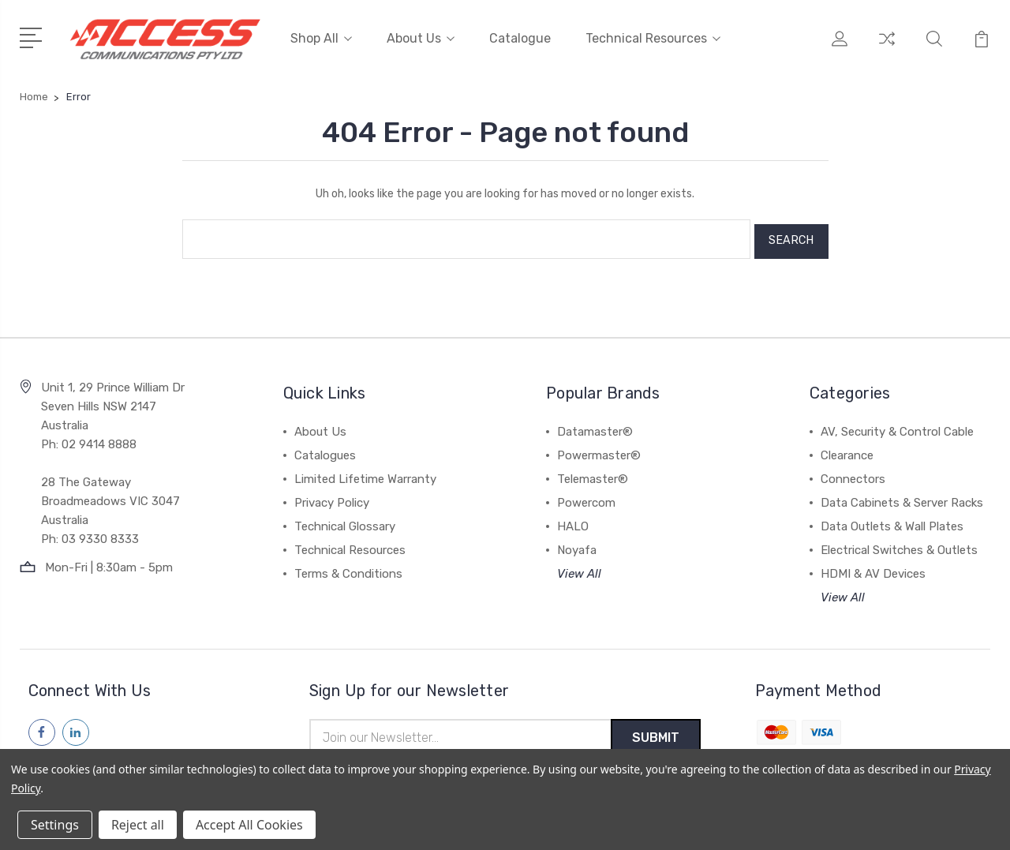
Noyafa (577, 544)
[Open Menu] (33, 35)
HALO (573, 520)
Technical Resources (652, 37)
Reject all (137, 824)
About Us (420, 37)
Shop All (321, 37)
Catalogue (520, 37)
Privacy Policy (331, 496)
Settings (55, 824)
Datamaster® (595, 425)
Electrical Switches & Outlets (899, 544)
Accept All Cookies (249, 824)
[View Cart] (981, 47)
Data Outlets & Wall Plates (892, 520)
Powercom (586, 496)
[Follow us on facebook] (41, 726)
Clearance (847, 449)
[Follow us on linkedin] (75, 726)
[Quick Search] (934, 47)
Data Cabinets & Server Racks (902, 496)
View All (579, 567)
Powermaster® (599, 449)
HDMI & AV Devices (873, 567)
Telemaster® (592, 473)
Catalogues (325, 449)
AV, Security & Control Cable (897, 425)
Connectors (853, 473)
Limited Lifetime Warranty (365, 473)
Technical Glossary (344, 520)
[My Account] (839, 47)
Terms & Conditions (348, 567)
